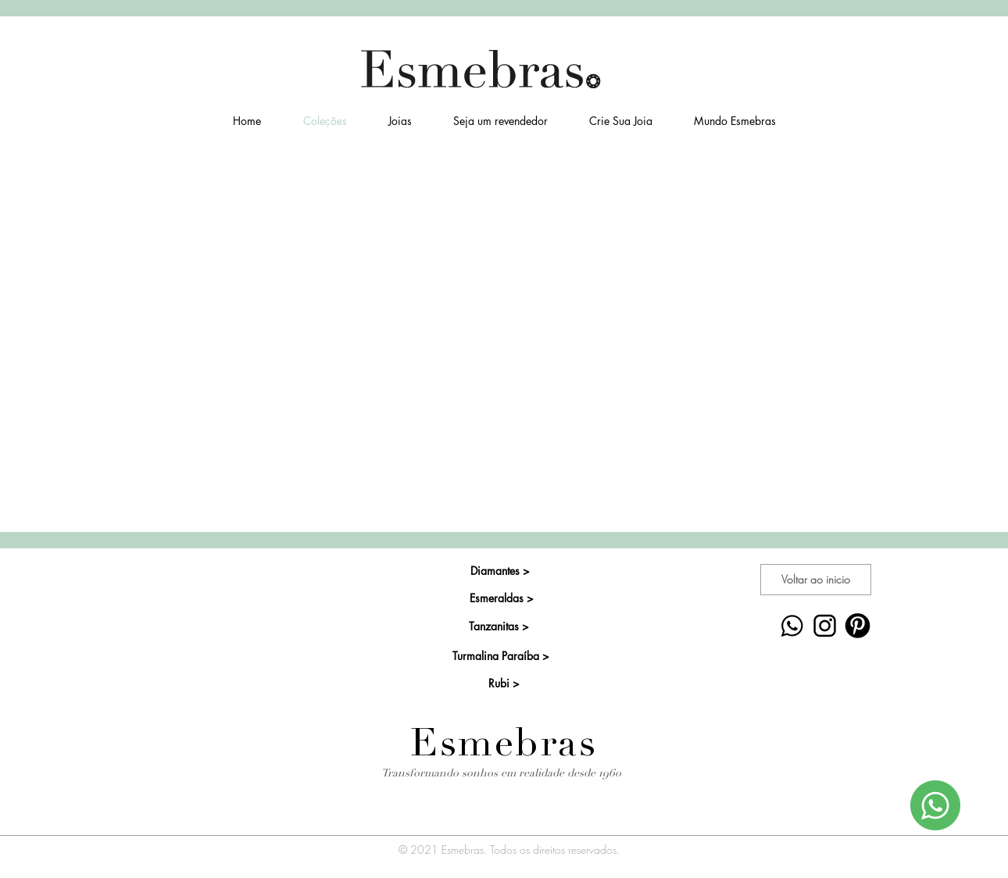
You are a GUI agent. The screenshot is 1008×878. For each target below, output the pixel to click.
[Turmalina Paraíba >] (500, 656)
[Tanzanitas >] (499, 626)
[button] (399, 121)
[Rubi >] (504, 683)
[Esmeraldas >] (501, 598)
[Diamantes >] (500, 571)
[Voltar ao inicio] (815, 579)
